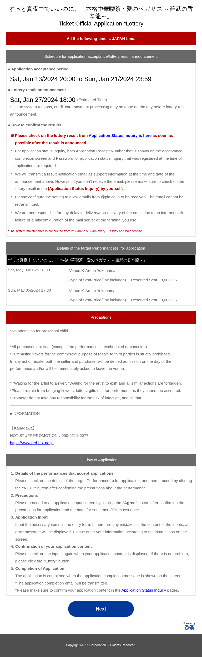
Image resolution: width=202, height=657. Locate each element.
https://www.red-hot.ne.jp (31, 443)
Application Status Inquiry (144, 590)
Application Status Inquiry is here (120, 135)
